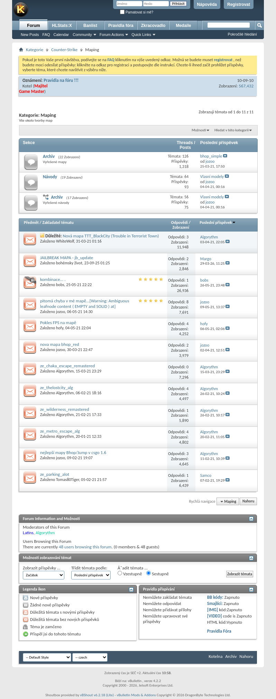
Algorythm (65, 371)
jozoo (60, 311)
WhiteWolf (65, 241)
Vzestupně (130, 573)
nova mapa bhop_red (59, 344)
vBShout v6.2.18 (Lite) (97, 695)
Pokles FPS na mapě (58, 322)
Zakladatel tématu (57, 222)
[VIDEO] (214, 615)
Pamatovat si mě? (136, 12)
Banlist (90, 25)
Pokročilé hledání (242, 34)
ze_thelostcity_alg (56, 387)
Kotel (27, 85)
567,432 (246, 85)
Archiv (49, 156)
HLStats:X (62, 25)
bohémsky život (69, 263)
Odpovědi (179, 222)
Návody (50, 176)
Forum (33, 25)
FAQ (46, 34)
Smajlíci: (215, 603)
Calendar (61, 34)
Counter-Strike (64, 49)
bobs (60, 284)
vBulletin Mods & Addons (136, 695)
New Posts (30, 34)
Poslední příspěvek (218, 222)
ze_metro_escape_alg (60, 431)
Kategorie (34, 49)
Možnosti (199, 130)
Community (82, 34)
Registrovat (238, 4)
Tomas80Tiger (67, 479)
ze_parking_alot (54, 474)
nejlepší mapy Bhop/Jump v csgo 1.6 (73, 452)
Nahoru (248, 501)
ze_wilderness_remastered (64, 409)
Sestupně (157, 573)
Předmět (31, 222)
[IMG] (212, 609)
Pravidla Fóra (219, 631)
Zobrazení (181, 227)
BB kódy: (215, 597)
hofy (59, 327)
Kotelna (215, 656)
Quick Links (141, 34)
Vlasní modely (212, 176)
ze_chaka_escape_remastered (67, 365)
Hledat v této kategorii (231, 130)
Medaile (183, 25)
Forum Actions (112, 34)
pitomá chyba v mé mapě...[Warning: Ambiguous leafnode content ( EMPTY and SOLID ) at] (84, 303)
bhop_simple (211, 156)
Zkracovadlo (153, 25)
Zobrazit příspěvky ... (42, 567)
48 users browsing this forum (85, 546)
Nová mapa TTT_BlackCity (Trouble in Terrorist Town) (111, 235)
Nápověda (207, 4)
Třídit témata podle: (89, 567)
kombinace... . (53, 279)
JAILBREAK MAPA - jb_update (66, 257)
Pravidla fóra (121, 25)
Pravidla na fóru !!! (61, 80)
